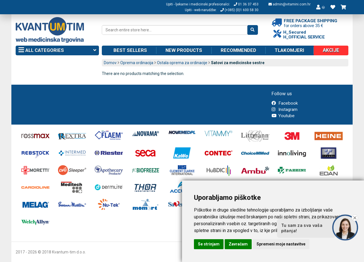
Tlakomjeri (289, 50)
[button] (320, 7)
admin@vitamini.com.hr (289, 4)
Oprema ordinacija (136, 62)
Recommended (238, 50)
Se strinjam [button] (209, 244)
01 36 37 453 (246, 4)
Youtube (283, 115)
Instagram (284, 109)
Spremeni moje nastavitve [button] (281, 244)
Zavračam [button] (238, 244)
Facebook (285, 103)
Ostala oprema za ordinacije (182, 62)
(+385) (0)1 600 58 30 (239, 10)
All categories (57, 50)
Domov (110, 62)
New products (184, 50)
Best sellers (130, 50)
